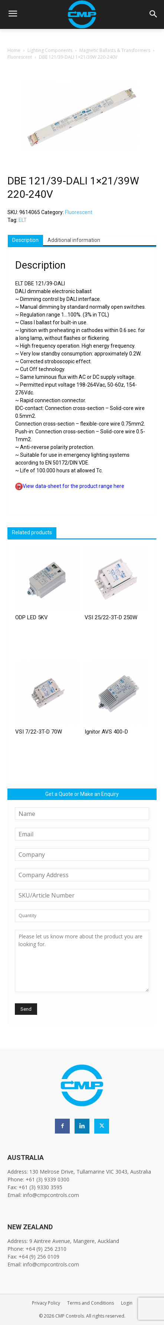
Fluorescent (19, 57)
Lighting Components (49, 50)
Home (13, 50)
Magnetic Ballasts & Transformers (114, 50)
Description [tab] (25, 240)
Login (126, 1303)
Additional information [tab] (73, 240)
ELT (23, 220)
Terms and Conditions (90, 1303)
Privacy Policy (46, 1303)
